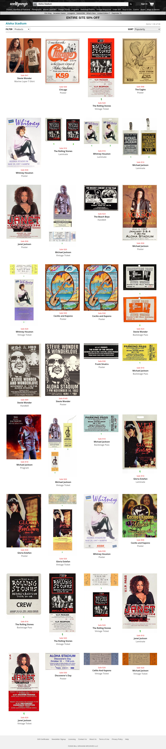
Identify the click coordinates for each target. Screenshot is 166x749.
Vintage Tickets (64, 9)
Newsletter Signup (59, 739)
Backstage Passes (88, 9)
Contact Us (82, 739)
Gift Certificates (43, 739)
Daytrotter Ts (116, 13)
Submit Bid (81, 13)
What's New (91, 13)
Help (127, 739)
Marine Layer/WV (50, 9)
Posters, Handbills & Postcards (18, 9)
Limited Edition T (103, 13)
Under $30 (117, 9)
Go (130, 4)
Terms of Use (104, 739)
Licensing (72, 739)
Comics (136, 9)
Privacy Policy (117, 739)
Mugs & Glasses (153, 9)
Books (143, 9)
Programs (75, 9)
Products (19, 29)
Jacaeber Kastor (59, 13)
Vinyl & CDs (127, 9)
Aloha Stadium (16, 23)
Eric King (47, 13)
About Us (92, 739)
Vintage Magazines (103, 9)
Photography (37, 9)
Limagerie (71, 13)
